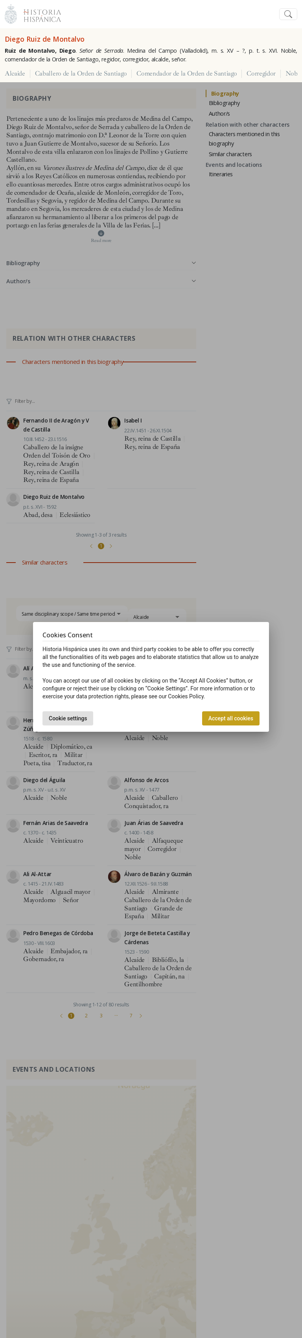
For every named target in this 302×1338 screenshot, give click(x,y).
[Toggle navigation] (288, 14)
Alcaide (15, 74)
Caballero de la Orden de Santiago (81, 74)
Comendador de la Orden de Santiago (186, 74)
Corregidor (261, 74)
